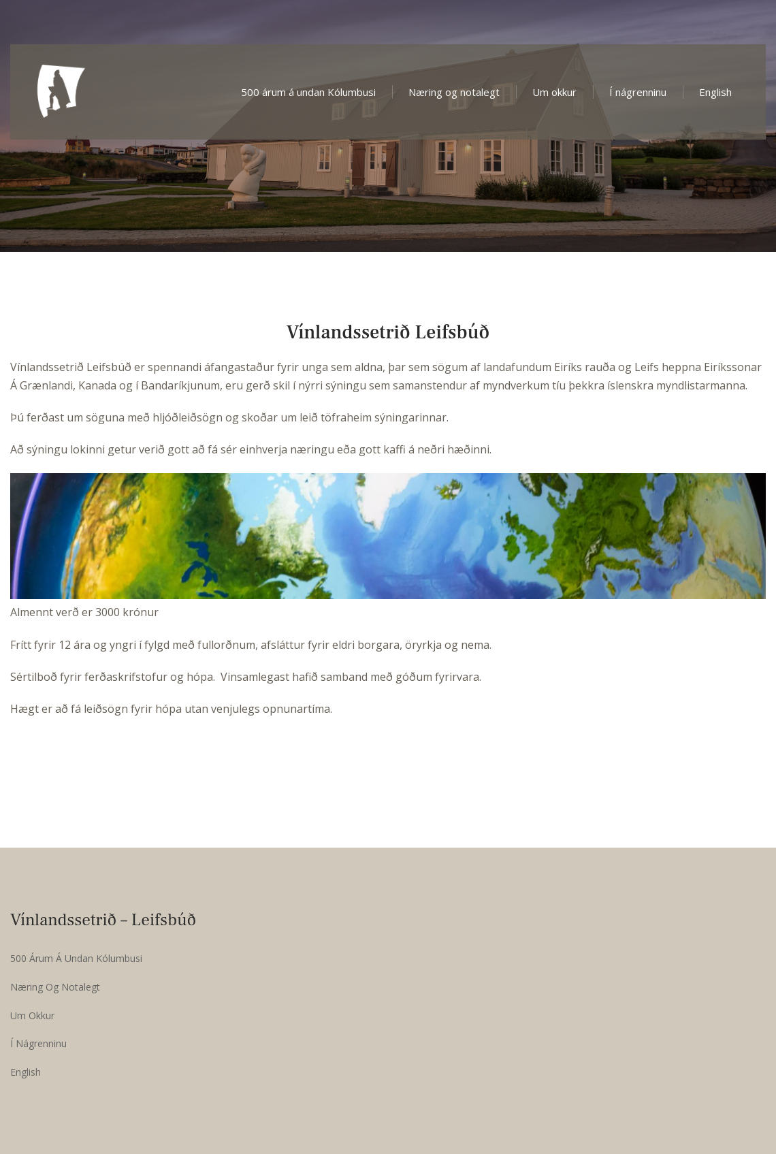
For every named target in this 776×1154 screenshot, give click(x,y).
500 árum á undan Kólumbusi (308, 92)
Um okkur (554, 92)
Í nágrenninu (637, 92)
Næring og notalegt (454, 92)
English (715, 92)
